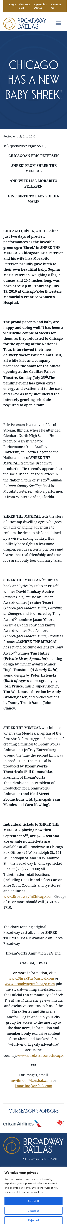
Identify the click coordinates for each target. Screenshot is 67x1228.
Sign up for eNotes (39, 6)
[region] (33, 1197)
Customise (33, 1210)
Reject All (33, 1220)
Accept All (33, 1201)
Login (12, 4)
